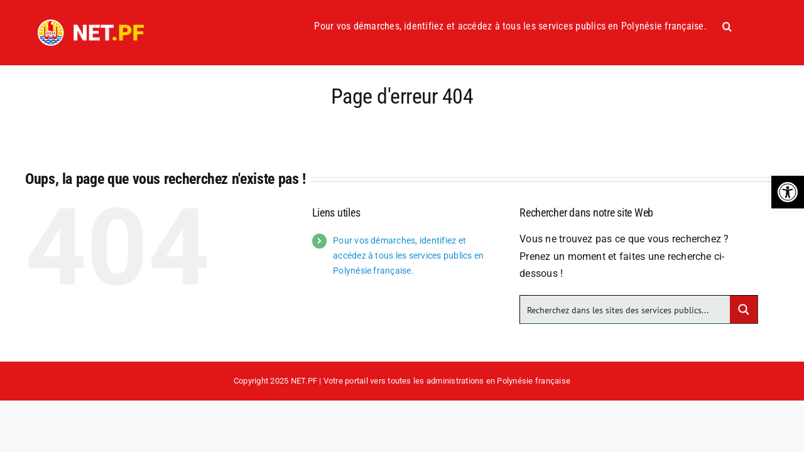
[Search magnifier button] (744, 309)
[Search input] (625, 309)
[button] (787, 192)
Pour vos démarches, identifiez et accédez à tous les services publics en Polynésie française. (408, 255)
